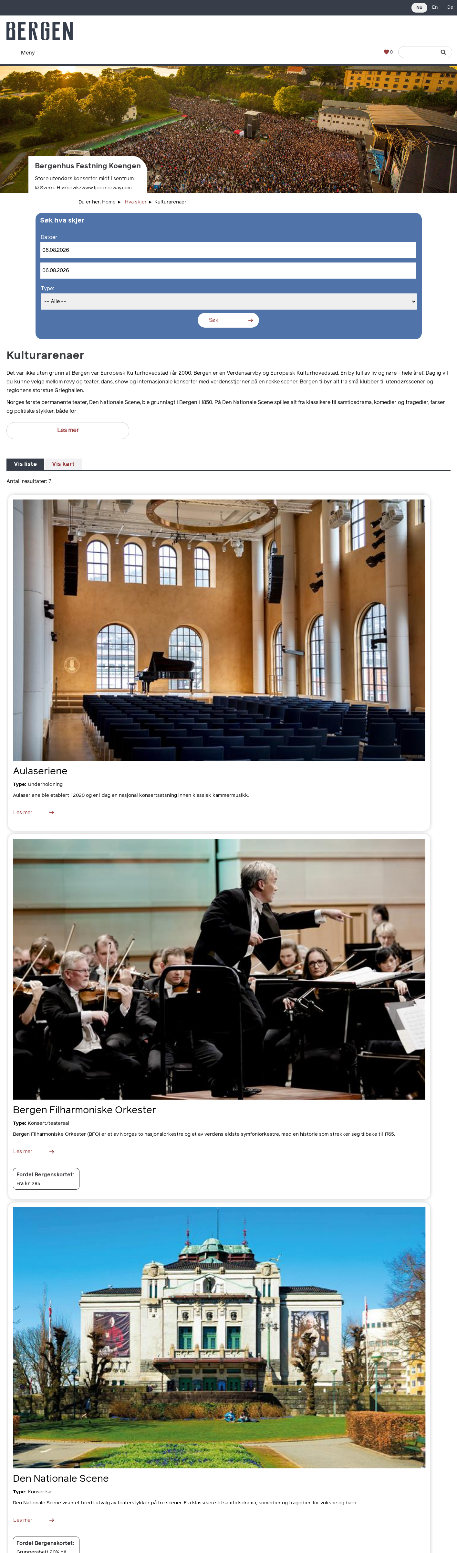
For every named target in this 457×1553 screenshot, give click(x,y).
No (419, 7)
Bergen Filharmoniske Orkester (84, 1110)
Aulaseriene (40, 771)
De (450, 7)
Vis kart (63, 464)
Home (109, 202)
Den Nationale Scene (61, 1479)
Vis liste (25, 464)
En (435, 7)
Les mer (68, 430)
